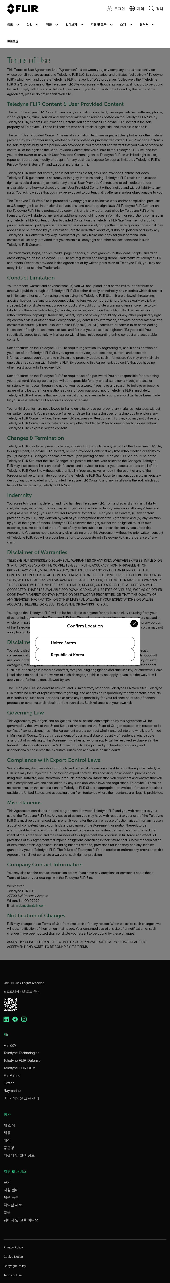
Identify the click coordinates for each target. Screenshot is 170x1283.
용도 (10, 24)
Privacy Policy (13, 1247)
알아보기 (71, 24)
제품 (49, 24)
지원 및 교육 (98, 24)
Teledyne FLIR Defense (22, 1060)
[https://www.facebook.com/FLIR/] (15, 1019)
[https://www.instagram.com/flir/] (24, 1019)
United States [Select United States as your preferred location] (63, 643)
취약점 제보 (13, 1205)
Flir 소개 (10, 1045)
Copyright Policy (15, 1266)
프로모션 (13, 41)
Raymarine (12, 1091)
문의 (7, 1182)
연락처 (144, 24)
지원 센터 (11, 1190)
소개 (123, 24)
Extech (9, 1083)
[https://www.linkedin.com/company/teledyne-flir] (6, 1019)
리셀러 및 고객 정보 (19, 1155)
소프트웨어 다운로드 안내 (21, 991)
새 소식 (9, 1125)
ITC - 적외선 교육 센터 (21, 1098)
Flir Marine (12, 1075)
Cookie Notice (13, 1256)
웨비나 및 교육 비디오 (21, 1220)
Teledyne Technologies (21, 1053)
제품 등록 (11, 1197)
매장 (7, 1140)
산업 (29, 24)
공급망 (9, 1148)
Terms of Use (13, 1275)
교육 (7, 1212)
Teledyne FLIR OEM (19, 1068)
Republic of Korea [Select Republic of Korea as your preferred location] (67, 655)
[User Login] (113, 9)
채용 (7, 1133)
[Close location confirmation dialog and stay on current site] (134, 623)
